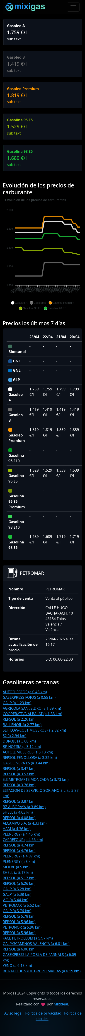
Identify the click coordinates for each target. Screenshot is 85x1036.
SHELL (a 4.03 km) (18, 812)
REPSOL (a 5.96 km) (19, 921)
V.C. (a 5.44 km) (15, 899)
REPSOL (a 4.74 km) (19, 845)
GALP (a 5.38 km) (17, 894)
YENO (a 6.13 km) (17, 965)
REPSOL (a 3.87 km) (19, 801)
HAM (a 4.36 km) (17, 828)
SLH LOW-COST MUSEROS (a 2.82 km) (34, 730)
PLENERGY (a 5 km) (19, 861)
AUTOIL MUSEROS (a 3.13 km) (28, 752)
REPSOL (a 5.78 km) (19, 916)
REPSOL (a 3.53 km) (19, 773)
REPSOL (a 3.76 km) (19, 784)
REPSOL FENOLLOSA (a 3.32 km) (30, 757)
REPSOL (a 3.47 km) (19, 768)
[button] (19, 303)
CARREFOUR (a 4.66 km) (23, 839)
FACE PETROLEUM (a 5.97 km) (28, 938)
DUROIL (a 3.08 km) (19, 741)
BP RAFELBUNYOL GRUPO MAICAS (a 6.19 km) (41, 971)
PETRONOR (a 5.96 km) (22, 927)
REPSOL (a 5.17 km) (19, 877)
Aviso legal (13, 1013)
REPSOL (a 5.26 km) (19, 883)
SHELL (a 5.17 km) (18, 872)
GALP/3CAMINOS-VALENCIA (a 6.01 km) (36, 943)
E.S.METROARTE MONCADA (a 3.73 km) (35, 779)
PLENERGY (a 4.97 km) (21, 856)
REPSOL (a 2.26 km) (19, 719)
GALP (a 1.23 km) (17, 702)
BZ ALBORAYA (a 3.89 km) (24, 806)
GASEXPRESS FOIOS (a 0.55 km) (29, 697)
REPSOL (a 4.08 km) (19, 817)
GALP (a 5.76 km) (17, 910)
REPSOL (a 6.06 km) (19, 949)
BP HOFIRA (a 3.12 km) (22, 746)
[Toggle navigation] (73, 7)
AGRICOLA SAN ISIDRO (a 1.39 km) (32, 708)
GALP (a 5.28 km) (17, 888)
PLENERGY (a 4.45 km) (21, 834)
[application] (42, 254)
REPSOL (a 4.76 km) (19, 850)
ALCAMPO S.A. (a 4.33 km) (24, 823)
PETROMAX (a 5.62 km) (22, 905)
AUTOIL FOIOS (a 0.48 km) (25, 691)
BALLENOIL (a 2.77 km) (22, 724)
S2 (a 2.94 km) (14, 735)
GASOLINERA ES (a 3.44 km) (26, 763)
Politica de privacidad (43, 1013)
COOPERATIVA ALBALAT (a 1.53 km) (32, 713)
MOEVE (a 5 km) (16, 867)
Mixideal (61, 1004)
